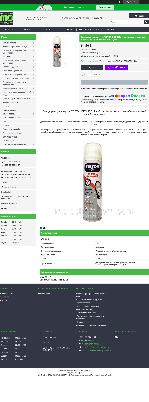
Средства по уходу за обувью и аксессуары (16, 61)
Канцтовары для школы (13, 71)
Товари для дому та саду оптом (89, 300)
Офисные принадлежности (14, 74)
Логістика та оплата (89, 29)
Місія (48, 29)
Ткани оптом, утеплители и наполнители (14, 83)
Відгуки (110, 29)
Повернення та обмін (12, 133)
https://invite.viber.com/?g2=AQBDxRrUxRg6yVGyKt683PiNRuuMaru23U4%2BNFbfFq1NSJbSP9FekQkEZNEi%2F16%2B (98, 351)
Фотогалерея (44, 294)
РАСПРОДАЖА (9, 141)
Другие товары (9, 114)
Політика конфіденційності (101, 375)
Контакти (67, 29)
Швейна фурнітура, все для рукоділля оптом (92, 295)
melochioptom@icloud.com (14, 171)
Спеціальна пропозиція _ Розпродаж (91, 325)
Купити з (116, 67)
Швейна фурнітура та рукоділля (16, 47)
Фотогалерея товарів (12, 118)
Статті (5, 121)
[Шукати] (146, 22)
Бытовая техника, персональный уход (17, 93)
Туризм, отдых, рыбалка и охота (16, 98)
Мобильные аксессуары (13, 88)
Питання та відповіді (11, 129)
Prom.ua (87, 370)
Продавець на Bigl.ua (74, 373)
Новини (6, 125)
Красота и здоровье (11, 67)
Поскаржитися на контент (80, 375)
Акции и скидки (9, 110)
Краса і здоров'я (83, 303)
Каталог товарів (9, 43)
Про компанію (7, 294)
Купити (92, 67)
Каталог (28, 29)
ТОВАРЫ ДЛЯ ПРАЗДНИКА (14, 144)
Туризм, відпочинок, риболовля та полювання (90, 317)
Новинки (6, 106)
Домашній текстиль (85, 309)
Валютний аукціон (10, 137)
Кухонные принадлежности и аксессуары (15, 51)
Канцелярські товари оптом (88, 306)
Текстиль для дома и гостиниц (16, 78)
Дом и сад (7, 57)
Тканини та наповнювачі (87, 313)
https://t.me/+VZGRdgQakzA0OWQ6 (18, 174)
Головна (9, 29)
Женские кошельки (11, 102)
